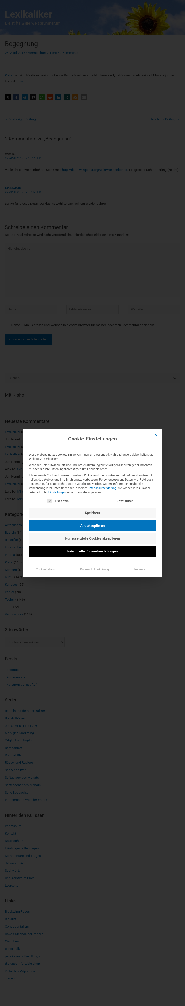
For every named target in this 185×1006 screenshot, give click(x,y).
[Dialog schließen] (156, 435)
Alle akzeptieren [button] (92, 526)
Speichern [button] (92, 513)
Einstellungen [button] (57, 492)
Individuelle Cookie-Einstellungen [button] (92, 551)
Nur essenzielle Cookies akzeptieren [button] (92, 538)
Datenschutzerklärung (102, 488)
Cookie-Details (45, 569)
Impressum (141, 569)
